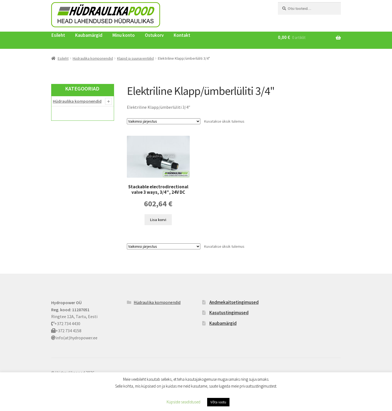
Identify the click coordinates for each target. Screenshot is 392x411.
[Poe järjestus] (163, 121)
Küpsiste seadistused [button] (183, 401)
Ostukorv (154, 35)
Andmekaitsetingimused (234, 302)
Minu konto (123, 35)
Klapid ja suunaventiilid (135, 58)
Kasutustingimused (229, 313)
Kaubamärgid (88, 35)
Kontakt (182, 35)
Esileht (58, 35)
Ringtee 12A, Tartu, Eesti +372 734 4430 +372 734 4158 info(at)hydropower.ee (74, 320)
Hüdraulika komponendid (93, 58)
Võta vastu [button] (218, 402)
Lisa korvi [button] (158, 219)
